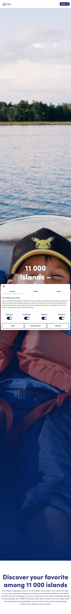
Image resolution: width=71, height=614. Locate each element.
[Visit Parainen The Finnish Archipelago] (6, 4)
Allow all (58, 326)
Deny (13, 326)
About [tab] (59, 291)
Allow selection (35, 326)
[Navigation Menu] (65, 4)
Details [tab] (35, 291)
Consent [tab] (12, 291)
